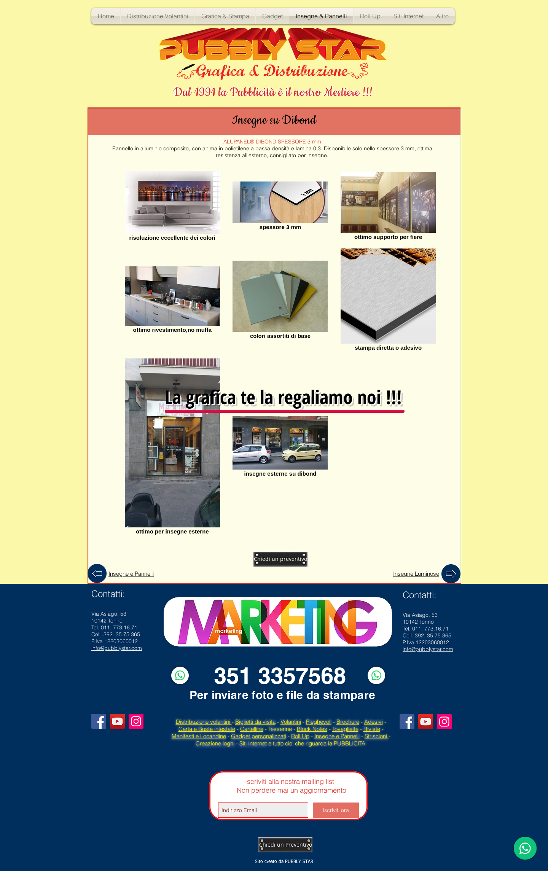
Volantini (290, 721)
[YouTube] (117, 721)
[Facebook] (98, 721)
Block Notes (312, 728)
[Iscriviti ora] (336, 810)
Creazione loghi (216, 743)
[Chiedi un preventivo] (280, 559)
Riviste (371, 728)
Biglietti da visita (255, 721)
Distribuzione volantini (204, 721)
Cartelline (251, 728)
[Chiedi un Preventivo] (285, 844)
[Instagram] (136, 721)
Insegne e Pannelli (337, 736)
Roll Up (300, 736)
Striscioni (377, 736)
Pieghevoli (318, 721)
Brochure (347, 721)
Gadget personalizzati (258, 736)
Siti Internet (253, 743)
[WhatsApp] (180, 675)
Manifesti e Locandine (199, 736)
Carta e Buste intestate (206, 728)
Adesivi (373, 721)
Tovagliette (345, 728)
